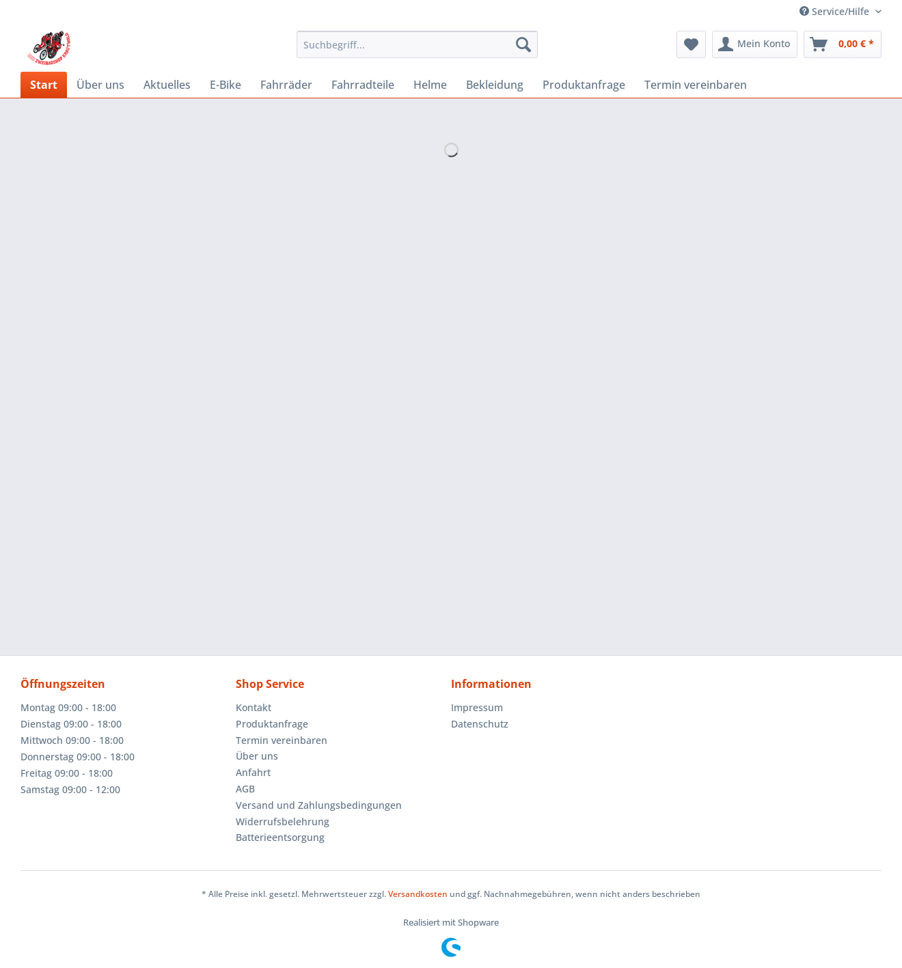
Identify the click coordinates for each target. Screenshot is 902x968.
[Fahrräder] (286, 85)
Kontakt (253, 707)
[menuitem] (417, 51)
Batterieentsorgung (280, 837)
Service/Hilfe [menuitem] (836, 11)
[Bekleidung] (494, 85)
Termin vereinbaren (281, 740)
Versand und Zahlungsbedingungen (319, 805)
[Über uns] (100, 85)
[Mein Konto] (754, 44)
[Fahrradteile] (363, 85)
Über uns (257, 755)
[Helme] (430, 85)
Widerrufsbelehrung (282, 821)
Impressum (477, 707)
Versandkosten (418, 894)
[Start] (43, 85)
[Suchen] (523, 44)
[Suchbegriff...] (417, 44)
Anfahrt (253, 772)
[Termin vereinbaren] (695, 85)
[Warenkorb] (843, 44)
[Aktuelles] (167, 85)
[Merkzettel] (691, 44)
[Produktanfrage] (584, 85)
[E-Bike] (225, 85)
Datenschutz (479, 723)
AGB (245, 788)
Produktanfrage (272, 723)
